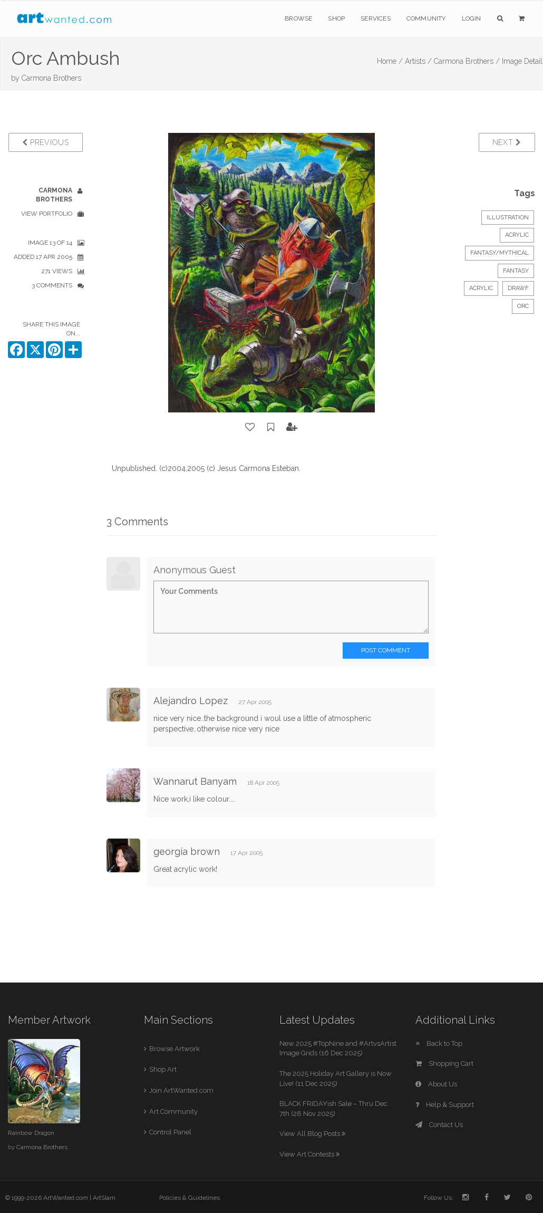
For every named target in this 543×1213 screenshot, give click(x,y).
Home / (390, 61)
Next (506, 142)
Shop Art (163, 1069)
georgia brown (186, 851)
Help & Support (444, 1105)
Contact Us (439, 1125)
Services (376, 18)
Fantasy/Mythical (499, 252)
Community (426, 18)
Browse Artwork (174, 1049)
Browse (298, 18)
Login (471, 18)
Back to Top (438, 1043)
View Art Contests (309, 1154)
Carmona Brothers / (467, 61)
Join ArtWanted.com (181, 1090)
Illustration (508, 217)
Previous (45, 142)
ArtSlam (104, 1197)
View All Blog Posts (312, 1134)
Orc (523, 306)
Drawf (518, 288)
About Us (436, 1084)
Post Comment (385, 650)
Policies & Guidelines (189, 1197)
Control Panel (170, 1132)
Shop (336, 18)
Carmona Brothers (51, 78)
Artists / (418, 61)
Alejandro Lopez (190, 700)
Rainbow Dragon (31, 1133)
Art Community (173, 1111)
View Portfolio (46, 213)
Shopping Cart (444, 1063)
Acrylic (517, 235)
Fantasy (516, 270)
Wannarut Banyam (195, 781)
